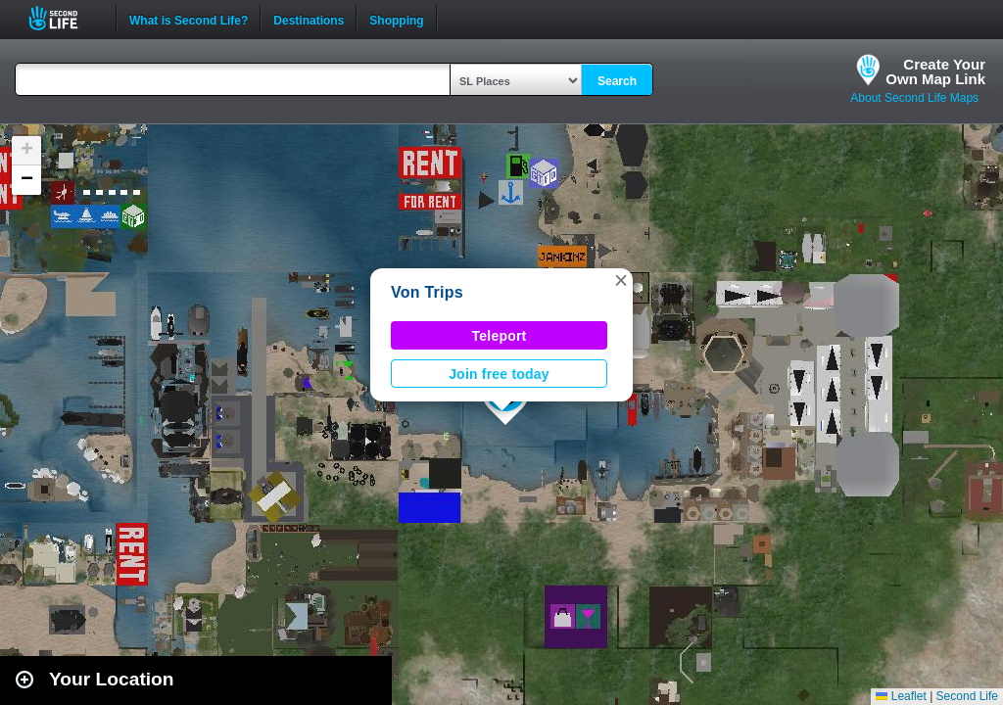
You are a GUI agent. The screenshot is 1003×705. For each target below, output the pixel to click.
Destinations (308, 19)
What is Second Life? (188, 19)
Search (617, 81)
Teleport (499, 336)
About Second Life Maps (914, 98)
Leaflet (901, 696)
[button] (621, 280)
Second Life (64, 18)
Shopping (396, 19)
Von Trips (427, 292)
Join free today (499, 374)
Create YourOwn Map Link (935, 71)
